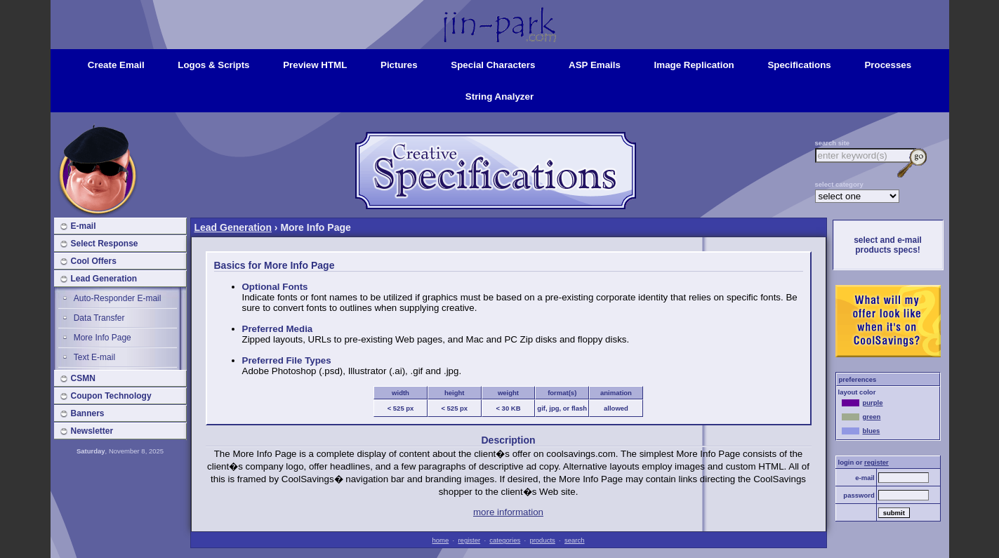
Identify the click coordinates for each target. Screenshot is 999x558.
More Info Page (102, 338)
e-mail (864, 477)
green (861, 416)
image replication (694, 65)
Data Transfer (99, 318)
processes (887, 65)
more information (508, 512)
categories (504, 540)
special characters (493, 65)
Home (499, 12)
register (469, 540)
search (574, 540)
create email (116, 65)
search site (832, 143)
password (858, 495)
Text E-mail (94, 357)
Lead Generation (233, 227)
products (542, 540)
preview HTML (315, 65)
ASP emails (595, 65)
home (440, 540)
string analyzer (499, 96)
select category (839, 184)
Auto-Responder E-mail (117, 298)
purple (862, 402)
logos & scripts (213, 65)
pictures (399, 65)
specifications (799, 65)
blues (861, 430)
